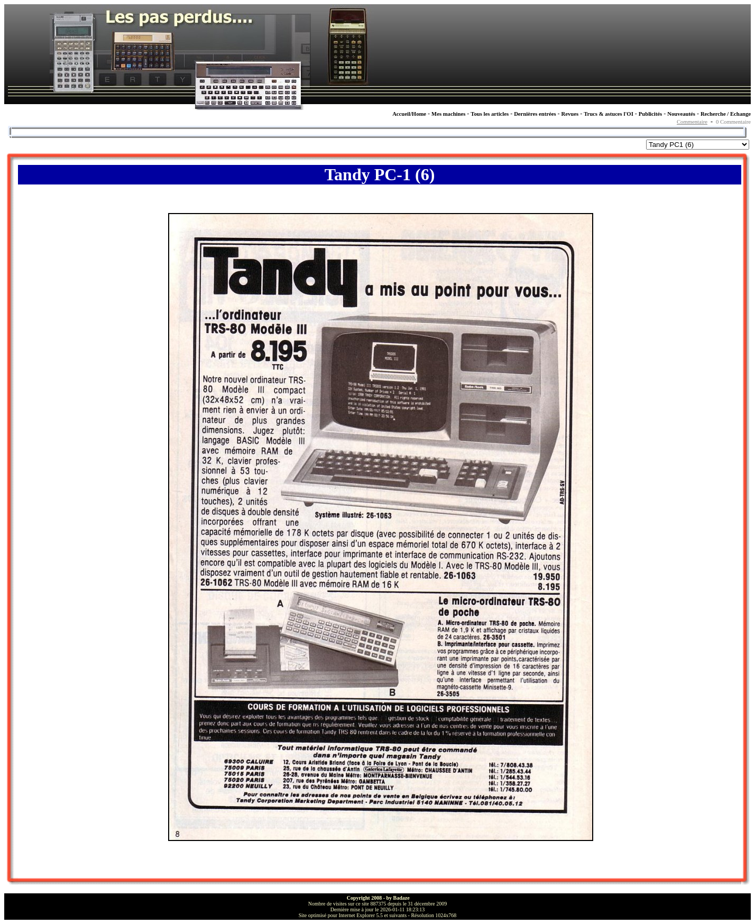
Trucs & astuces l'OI (608, 114)
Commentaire (692, 122)
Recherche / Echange (726, 114)
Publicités (650, 114)
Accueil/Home (409, 114)
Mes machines (448, 114)
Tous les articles (490, 114)
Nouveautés (681, 114)
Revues (570, 114)
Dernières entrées (535, 114)
